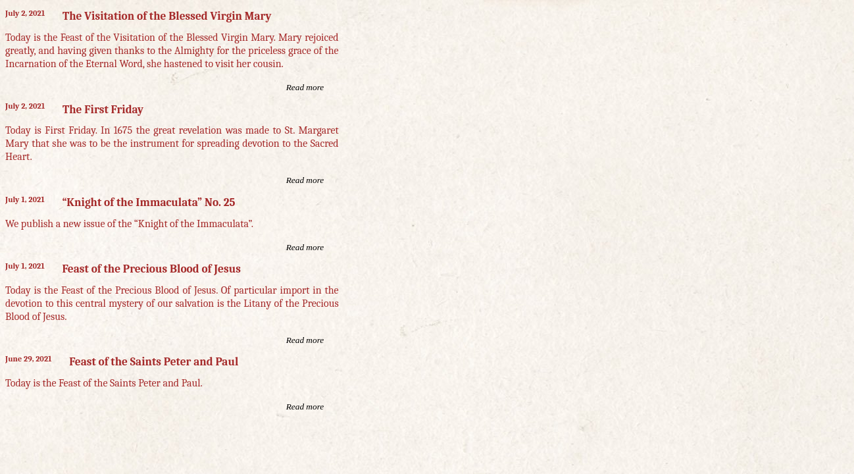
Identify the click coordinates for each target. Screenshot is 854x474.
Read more (305, 87)
